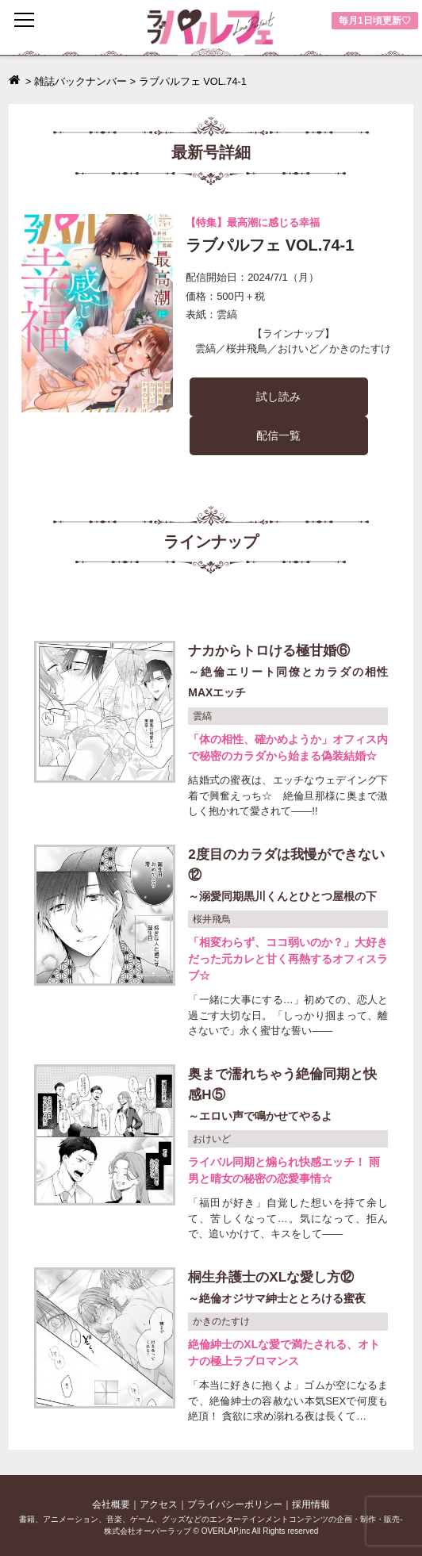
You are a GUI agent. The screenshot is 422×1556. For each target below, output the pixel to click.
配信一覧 (278, 435)
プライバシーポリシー (234, 1504)
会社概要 (111, 1504)
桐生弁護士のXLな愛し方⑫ (288, 1289)
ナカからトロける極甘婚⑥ (288, 673)
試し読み (278, 396)
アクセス (159, 1504)
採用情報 (311, 1504)
